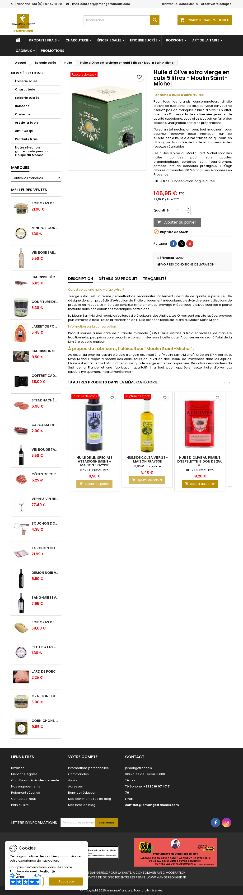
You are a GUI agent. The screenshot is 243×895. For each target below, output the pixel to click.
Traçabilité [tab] (154, 278)
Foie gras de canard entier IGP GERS (45, 203)
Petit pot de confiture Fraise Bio (45, 647)
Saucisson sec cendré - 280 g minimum (45, 351)
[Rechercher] (121, 20)
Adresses (75, 786)
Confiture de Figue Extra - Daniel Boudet (45, 302)
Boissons (174, 40)
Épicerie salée (109, 40)
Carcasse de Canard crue (45, 425)
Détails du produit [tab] (117, 278)
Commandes (78, 774)
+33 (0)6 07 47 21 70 (46, 4)
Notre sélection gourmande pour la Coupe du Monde (31, 151)
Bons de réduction (82, 792)
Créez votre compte (216, 4)
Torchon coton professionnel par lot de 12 (45, 548)
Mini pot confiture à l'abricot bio (45, 228)
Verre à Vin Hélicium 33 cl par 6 (45, 499)
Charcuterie (77, 40)
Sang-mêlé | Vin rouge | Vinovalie (45, 597)
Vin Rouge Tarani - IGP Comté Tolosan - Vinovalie (45, 449)
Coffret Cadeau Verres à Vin (45, 376)
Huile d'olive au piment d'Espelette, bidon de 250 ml (200, 461)
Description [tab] (80, 278)
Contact (134, 757)
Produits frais (43, 40)
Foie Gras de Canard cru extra (45, 622)
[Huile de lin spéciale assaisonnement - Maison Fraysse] (94, 397)
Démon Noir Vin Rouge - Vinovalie (45, 573)
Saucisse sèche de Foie (45, 277)
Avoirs (73, 780)
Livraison (17, 768)
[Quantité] (178, 210)
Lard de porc (44, 671)
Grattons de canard (45, 696)
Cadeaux (24, 50)
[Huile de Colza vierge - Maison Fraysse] (147, 397)
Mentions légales (24, 774)
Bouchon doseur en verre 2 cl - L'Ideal (45, 523)
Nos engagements (25, 786)
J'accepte (66, 881)
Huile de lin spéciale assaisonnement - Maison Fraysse (94, 461)
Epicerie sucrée (143, 40)
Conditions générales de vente (35, 780)
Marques (20, 167)
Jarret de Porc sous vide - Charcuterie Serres (45, 326)
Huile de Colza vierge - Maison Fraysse (147, 459)
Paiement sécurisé (25, 792)
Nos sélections (27, 73)
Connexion (187, 4)
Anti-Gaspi (24, 131)
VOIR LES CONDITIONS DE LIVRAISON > (187, 264)
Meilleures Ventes (29, 190)
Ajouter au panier (176, 222)
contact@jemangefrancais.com (105, 4)
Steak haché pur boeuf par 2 (45, 400)
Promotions (52, 50)
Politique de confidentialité (32, 871)
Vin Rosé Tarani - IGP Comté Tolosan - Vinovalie (45, 252)
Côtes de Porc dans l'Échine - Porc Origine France (45, 474)
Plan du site (20, 805)
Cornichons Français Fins (45, 721)
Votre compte (83, 757)
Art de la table (205, 40)
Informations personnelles (88, 768)
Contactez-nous (24, 798)
